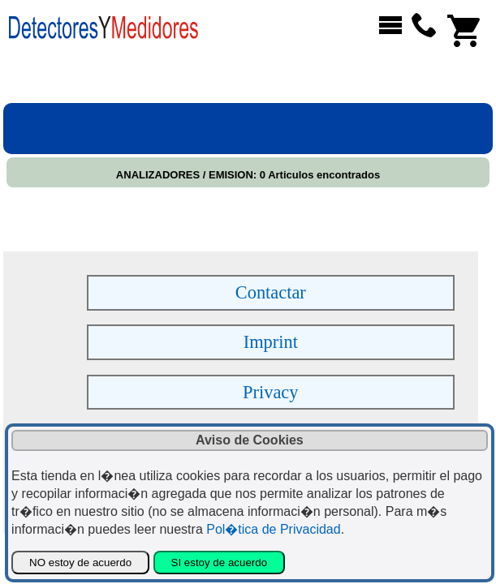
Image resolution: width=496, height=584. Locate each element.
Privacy (270, 392)
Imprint (271, 342)
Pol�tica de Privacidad (273, 529)
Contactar (270, 292)
